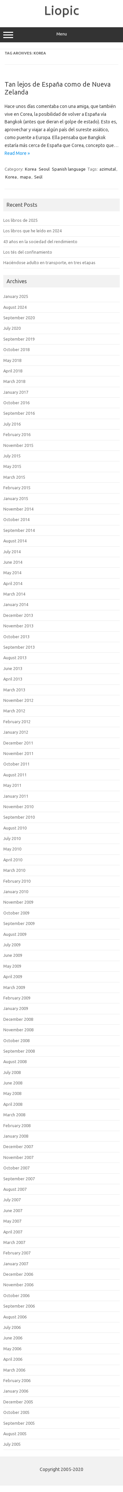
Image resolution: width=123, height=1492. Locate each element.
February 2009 (17, 998)
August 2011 (15, 774)
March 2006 (14, 1370)
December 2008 (18, 1019)
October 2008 (16, 1040)
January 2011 (15, 796)
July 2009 (12, 944)
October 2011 (16, 764)
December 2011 (18, 743)
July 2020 (12, 328)
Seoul (44, 169)
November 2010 (18, 806)
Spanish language (69, 169)
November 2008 (18, 1029)
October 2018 (16, 349)
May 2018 (12, 360)
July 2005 (12, 1444)
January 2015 (15, 498)
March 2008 (14, 1114)
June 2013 (12, 668)
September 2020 (19, 317)
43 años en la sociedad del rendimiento (40, 241)
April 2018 (12, 370)
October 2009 (16, 913)
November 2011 (18, 753)
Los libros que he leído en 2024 (32, 230)
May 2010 (12, 849)
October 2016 (16, 402)
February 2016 (17, 434)
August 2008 (15, 1061)
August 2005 (15, 1433)
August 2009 (15, 934)
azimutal (107, 169)
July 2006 (12, 1327)
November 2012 (18, 700)
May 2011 (12, 785)
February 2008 (17, 1125)
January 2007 (15, 1263)
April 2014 (12, 583)
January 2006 (15, 1391)
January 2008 (15, 1136)
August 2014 (15, 540)
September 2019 (19, 339)
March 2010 (14, 870)
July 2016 (12, 424)
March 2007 (14, 1242)
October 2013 (16, 636)
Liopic (61, 10)
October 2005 (16, 1412)
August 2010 (15, 828)
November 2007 (18, 1157)
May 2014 (12, 572)
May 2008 (12, 1093)
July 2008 (12, 1072)
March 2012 (14, 710)
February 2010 (17, 881)
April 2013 (12, 679)
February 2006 (17, 1380)
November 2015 (18, 445)
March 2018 (14, 381)
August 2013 (15, 657)
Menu (61, 35)
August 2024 (15, 307)
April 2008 (12, 1104)
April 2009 (12, 976)
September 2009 (19, 923)
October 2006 (16, 1295)
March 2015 (14, 477)
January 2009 (15, 1008)
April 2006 (12, 1359)
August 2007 (15, 1189)
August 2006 (15, 1316)
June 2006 (12, 1337)
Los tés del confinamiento (27, 252)
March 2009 (14, 987)
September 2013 (19, 647)
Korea (30, 169)
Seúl (38, 177)
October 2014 (16, 519)
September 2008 (19, 1051)
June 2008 (12, 1083)
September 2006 (19, 1306)
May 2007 (12, 1221)
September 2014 (19, 530)
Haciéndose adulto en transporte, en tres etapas (49, 262)
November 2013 (18, 625)
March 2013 (14, 689)
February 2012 (17, 721)
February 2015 (17, 487)
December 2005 (18, 1401)
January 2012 (15, 732)
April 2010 (12, 859)
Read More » (17, 153)
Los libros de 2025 (20, 220)
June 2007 (12, 1210)
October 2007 (16, 1168)
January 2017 (15, 392)
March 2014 (14, 594)
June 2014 (12, 562)
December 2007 (18, 1146)
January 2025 (15, 296)
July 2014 (12, 551)
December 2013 (18, 615)
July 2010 (12, 838)
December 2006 (18, 1274)
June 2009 (12, 955)
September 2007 (19, 1178)
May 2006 (12, 1348)
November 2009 (18, 902)
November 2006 (18, 1284)
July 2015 (12, 455)
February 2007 (17, 1252)
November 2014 (18, 509)
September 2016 (19, 413)
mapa (25, 177)
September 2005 (19, 1423)
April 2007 (12, 1231)
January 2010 (15, 891)
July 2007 (12, 1199)
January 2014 (15, 604)
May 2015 (12, 466)
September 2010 (19, 817)
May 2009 (12, 966)
